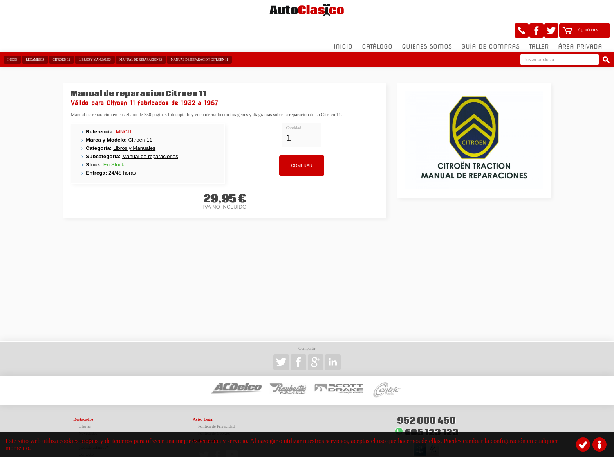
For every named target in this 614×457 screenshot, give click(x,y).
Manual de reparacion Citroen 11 (199, 40)
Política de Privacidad (216, 407)
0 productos (588, 10)
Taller (539, 27)
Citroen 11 (61, 40)
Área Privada (580, 27)
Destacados (83, 400)
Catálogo (377, 27)
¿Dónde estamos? (93, 428)
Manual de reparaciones (140, 40)
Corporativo (84, 421)
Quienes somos (427, 27)
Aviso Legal (203, 400)
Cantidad (293, 108)
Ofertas (85, 407)
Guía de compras (490, 27)
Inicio (343, 27)
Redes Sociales (206, 421)
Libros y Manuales (95, 40)
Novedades (88, 414)
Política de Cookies (214, 414)
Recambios (35, 40)
